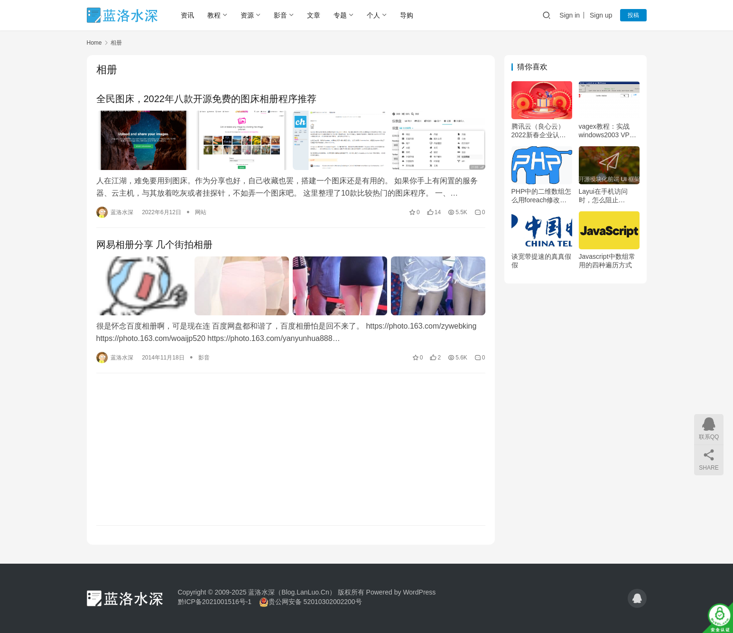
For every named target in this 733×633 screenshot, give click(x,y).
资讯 (187, 15)
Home (94, 42)
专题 (340, 15)
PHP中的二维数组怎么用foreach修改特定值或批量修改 (541, 196)
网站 (200, 212)
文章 (313, 15)
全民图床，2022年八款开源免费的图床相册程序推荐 (206, 99)
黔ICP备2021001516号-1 (215, 601)
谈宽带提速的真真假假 (541, 261)
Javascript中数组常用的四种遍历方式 (607, 261)
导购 (406, 15)
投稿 (633, 15)
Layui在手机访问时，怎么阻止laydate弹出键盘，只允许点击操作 (606, 196)
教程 (214, 15)
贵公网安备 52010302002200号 (315, 601)
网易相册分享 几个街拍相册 (154, 244)
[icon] (637, 598)
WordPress (419, 592)
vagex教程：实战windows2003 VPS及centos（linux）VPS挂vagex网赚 (606, 131)
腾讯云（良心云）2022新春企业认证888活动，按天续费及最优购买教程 (540, 131)
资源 (247, 15)
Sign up (601, 15)
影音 (280, 15)
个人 (373, 15)
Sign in (569, 15)
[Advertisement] (290, 449)
